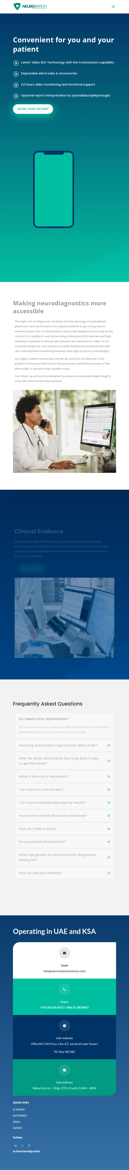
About (17, 1121)
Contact (17, 1127)
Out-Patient (20, 1115)
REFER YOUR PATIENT (34, 103)
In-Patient (19, 1109)
